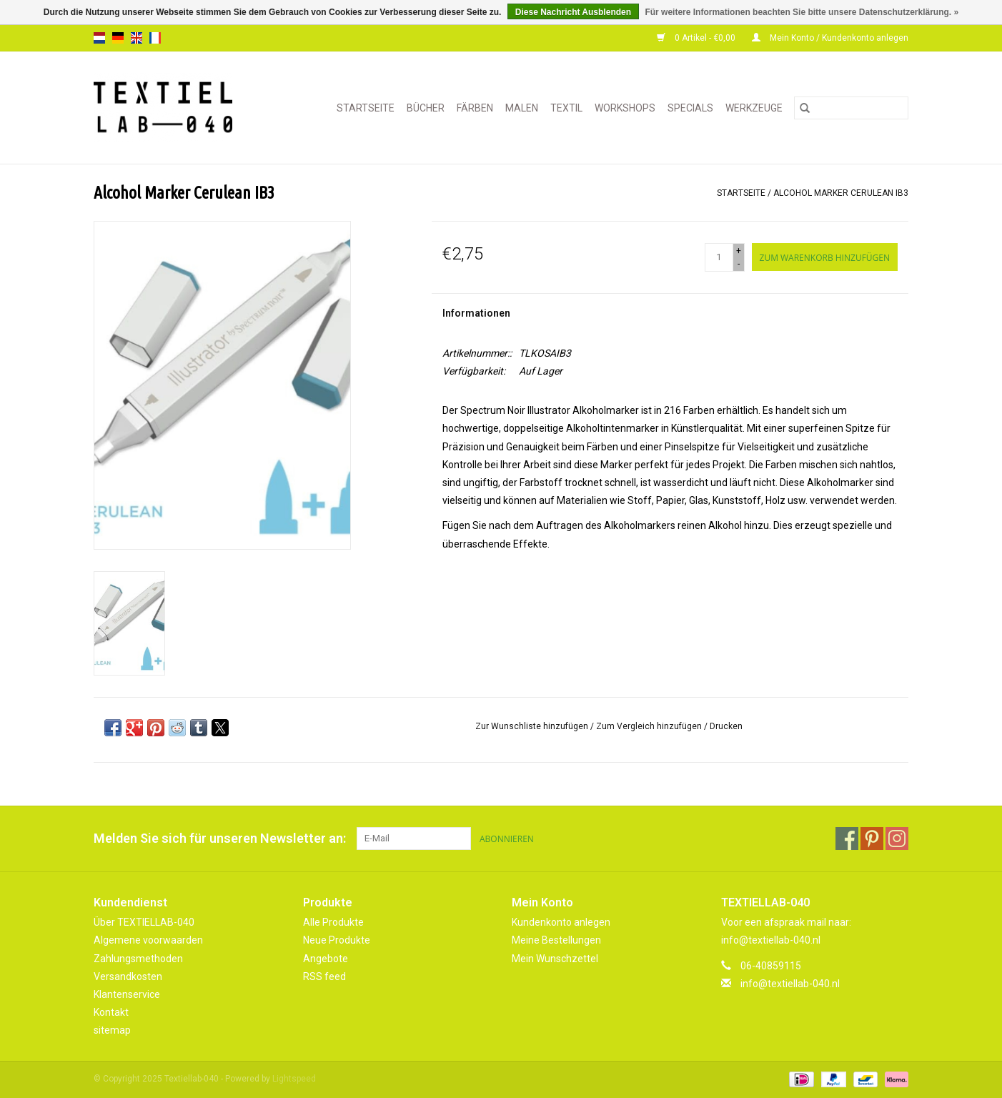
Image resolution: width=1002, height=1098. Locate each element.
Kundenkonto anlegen (561, 922)
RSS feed (324, 976)
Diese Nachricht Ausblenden (573, 12)
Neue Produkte (336, 940)
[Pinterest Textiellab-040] (871, 838)
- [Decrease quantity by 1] (739, 264)
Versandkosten (128, 976)
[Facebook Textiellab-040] (846, 838)
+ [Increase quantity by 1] (738, 251)
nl (99, 38)
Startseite (366, 108)
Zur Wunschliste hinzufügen (532, 726)
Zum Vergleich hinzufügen (650, 726)
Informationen (476, 313)
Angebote (325, 958)
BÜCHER (426, 108)
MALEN (521, 108)
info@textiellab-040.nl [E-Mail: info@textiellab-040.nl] (790, 983)
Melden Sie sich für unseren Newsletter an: (220, 838)
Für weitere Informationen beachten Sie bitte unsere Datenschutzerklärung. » (801, 12)
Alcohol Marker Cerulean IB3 (840, 193)
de (118, 38)
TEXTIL (566, 108)
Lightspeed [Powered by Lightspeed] (294, 1079)
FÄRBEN (475, 108)
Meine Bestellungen (556, 940)
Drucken (726, 726)
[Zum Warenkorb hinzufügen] (825, 257)
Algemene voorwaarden (148, 940)
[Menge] (719, 257)
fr (155, 38)
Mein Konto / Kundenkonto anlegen (830, 38)
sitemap (112, 1030)
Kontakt (111, 1012)
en (136, 38)
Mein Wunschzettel (555, 958)
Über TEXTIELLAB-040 (144, 922)
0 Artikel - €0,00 (697, 38)
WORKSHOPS (625, 108)
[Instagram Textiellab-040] (897, 838)
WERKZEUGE (754, 108)
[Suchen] (851, 108)
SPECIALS (690, 108)
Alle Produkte (333, 922)
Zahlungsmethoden (138, 958)
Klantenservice (127, 994)
